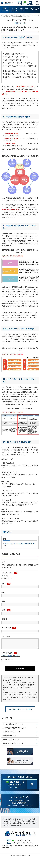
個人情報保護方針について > (10, 656)
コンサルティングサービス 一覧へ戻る (20, 709)
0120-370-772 (17, 781)
